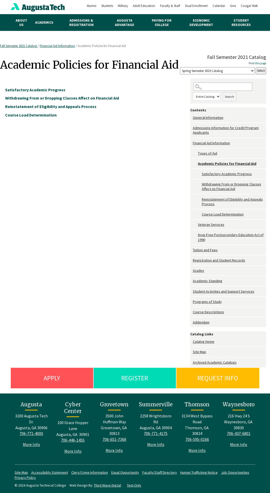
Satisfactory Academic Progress (227, 174)
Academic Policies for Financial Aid (227, 163)
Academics (44, 22)
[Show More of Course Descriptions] (191, 312)
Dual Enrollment (196, 6)
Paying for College (162, 22)
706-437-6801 (239, 433)
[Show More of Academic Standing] (191, 281)
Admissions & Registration (81, 22)
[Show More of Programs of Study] (191, 302)
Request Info (217, 378)
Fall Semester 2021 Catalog (19, 46)
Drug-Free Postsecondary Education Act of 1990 (231, 237)
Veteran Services (211, 224)
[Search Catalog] (223, 87)
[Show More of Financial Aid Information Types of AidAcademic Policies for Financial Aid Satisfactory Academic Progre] (191, 143)
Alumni (91, 6)
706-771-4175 (155, 433)
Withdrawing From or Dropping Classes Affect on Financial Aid (231, 186)
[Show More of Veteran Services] (195, 224)
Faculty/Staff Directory (159, 472)
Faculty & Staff (170, 6)
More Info (31, 444)
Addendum (201, 322)
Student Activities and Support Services (223, 291)
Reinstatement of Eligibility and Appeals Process (232, 201)
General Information (208, 117)
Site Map (199, 351)
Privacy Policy (25, 477)
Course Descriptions (208, 312)
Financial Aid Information (57, 46)
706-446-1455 (73, 440)
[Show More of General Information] (191, 117)
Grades (198, 270)
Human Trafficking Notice (199, 472)
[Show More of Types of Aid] (195, 153)
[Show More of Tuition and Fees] (191, 250)
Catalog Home (203, 341)
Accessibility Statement (49, 472)
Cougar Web (249, 6)
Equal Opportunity (125, 472)
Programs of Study (207, 301)
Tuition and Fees (205, 250)
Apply (52, 378)
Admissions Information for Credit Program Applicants (226, 130)
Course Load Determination (223, 214)
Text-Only (134, 485)
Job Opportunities (235, 472)
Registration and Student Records (219, 260)
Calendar (219, 6)
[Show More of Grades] (191, 271)
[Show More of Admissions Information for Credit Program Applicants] (191, 128)
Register (134, 378)
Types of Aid (207, 153)
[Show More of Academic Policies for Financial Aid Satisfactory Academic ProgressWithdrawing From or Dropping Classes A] (195, 164)
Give (233, 6)
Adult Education (144, 6)
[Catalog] (217, 71)
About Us (21, 22)
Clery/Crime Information (89, 472)
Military (123, 6)
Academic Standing (207, 281)
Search (229, 96)
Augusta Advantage (124, 22)
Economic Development (201, 22)
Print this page (257, 63)
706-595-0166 (197, 439)
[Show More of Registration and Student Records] (191, 260)
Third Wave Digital (107, 485)
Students (107, 6)
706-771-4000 (31, 433)
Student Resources (241, 22)
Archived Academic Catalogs (215, 362)
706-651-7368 (114, 439)
